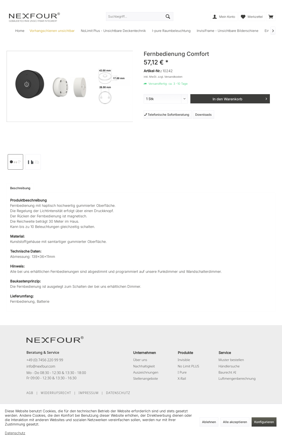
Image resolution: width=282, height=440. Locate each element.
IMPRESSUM (89, 393)
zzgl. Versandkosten (170, 76)
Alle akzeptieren (235, 422)
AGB (29, 393)
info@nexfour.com (40, 366)
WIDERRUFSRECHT (56, 393)
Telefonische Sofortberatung (166, 114)
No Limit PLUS (188, 366)
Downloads (203, 114)
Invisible (184, 360)
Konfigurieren (264, 422)
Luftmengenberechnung (237, 378)
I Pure (182, 372)
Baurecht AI (227, 372)
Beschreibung (20, 188)
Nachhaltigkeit (144, 366)
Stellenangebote (145, 378)
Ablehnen (209, 422)
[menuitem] (270, 16)
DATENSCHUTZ (118, 393)
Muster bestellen (231, 360)
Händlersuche (229, 366)
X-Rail (182, 378)
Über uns (140, 360)
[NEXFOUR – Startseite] (55, 339)
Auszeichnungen (145, 372)
